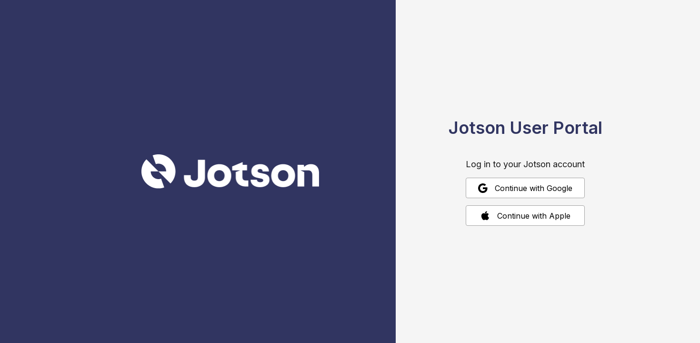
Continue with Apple (525, 216)
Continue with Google (525, 188)
